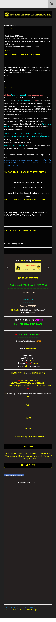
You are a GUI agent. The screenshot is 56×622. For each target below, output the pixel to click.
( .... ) (6, 75)
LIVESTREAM (28, 446)
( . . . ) (28, 196)
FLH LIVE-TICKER (28, 465)
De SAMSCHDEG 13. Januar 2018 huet (28, 182)
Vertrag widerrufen (26, 607)
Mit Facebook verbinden (14, 475)
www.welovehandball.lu (14, 145)
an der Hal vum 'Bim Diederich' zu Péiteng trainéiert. (28, 193)
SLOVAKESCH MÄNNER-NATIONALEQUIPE (28, 188)
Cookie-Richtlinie (10, 607)
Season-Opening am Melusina (15, 244)
